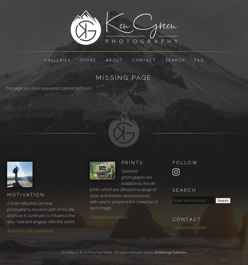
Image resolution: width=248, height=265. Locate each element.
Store (88, 60)
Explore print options (108, 217)
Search (175, 60)
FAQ (199, 60)
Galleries (57, 60)
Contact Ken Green (189, 227)
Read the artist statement (30, 231)
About (114, 60)
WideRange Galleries (170, 252)
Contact (144, 60)
